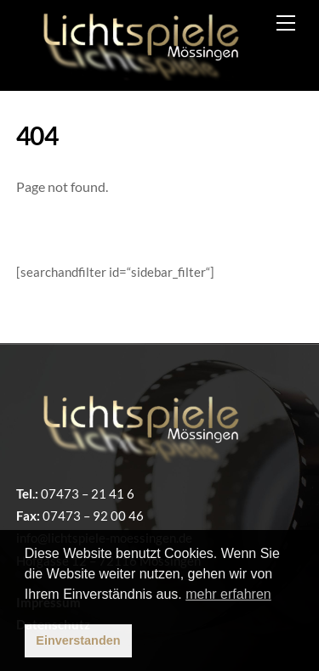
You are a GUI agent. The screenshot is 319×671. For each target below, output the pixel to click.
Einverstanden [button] (78, 640)
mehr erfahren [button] (228, 594)
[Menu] (286, 23)
